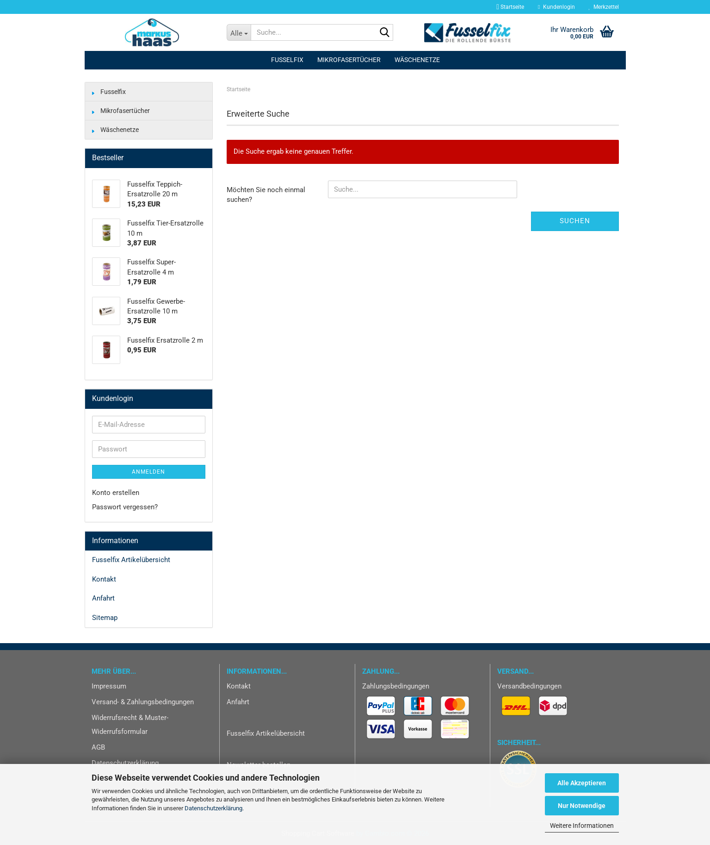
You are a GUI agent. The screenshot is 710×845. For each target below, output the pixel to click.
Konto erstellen (115, 492)
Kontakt (104, 579)
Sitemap (104, 617)
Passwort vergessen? (125, 507)
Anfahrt (103, 598)
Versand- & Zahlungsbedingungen (143, 702)
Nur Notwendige (581, 805)
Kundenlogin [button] (556, 7)
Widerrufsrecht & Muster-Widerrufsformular (130, 725)
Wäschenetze (417, 59)
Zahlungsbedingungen (395, 686)
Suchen (575, 221)
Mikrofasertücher (349, 59)
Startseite (509, 7)
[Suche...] (239, 32)
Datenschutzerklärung (213, 808)
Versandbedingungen (529, 686)
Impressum (109, 686)
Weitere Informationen (582, 825)
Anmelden (148, 472)
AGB (98, 747)
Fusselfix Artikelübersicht (131, 560)
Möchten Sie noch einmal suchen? (266, 195)
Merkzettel (604, 7)
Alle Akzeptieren (581, 783)
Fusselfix (287, 59)
